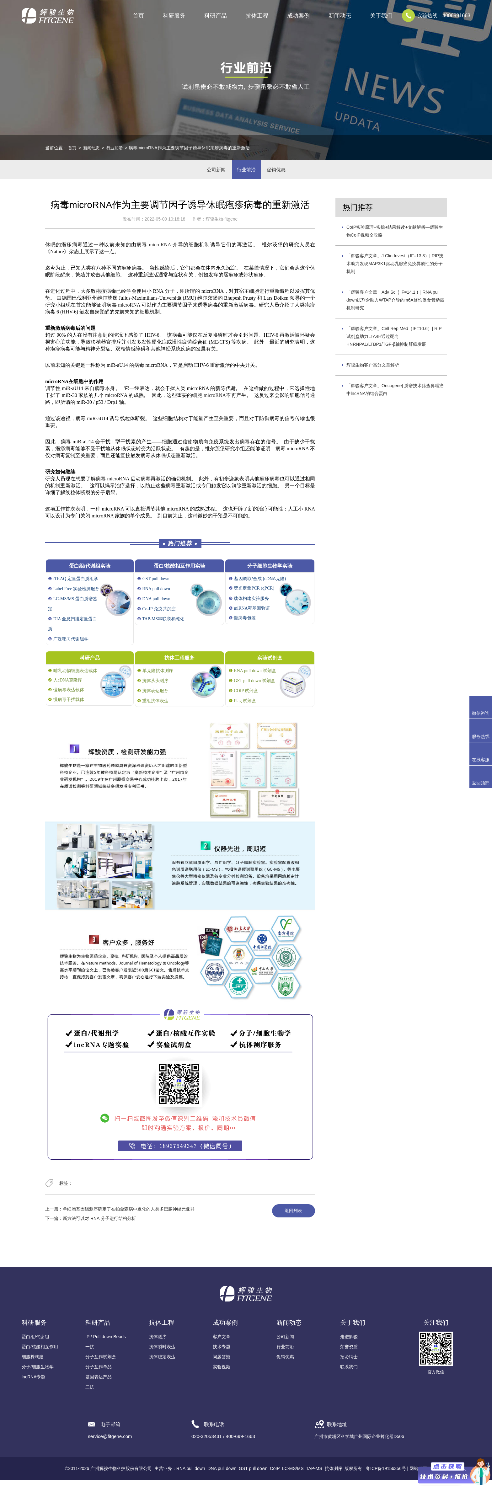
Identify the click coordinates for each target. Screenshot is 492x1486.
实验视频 (221, 1373)
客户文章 (221, 1342)
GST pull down (253, 1474)
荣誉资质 (349, 1352)
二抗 (89, 1393)
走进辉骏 (349, 1342)
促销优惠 (282, 172)
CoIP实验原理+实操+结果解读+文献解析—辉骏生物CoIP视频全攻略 (394, 237)
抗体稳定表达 (162, 1363)
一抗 (89, 1352)
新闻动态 (92, 147)
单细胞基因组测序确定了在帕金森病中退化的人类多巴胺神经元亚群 (129, 1215)
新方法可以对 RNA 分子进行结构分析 (99, 1224)
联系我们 (349, 1373)
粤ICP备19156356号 (386, 1474)
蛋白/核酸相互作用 (40, 1352)
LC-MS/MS (292, 1474)
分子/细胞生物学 (38, 1373)
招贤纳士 (349, 1363)
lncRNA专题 (33, 1383)
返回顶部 (480, 782)
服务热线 (482, 730)
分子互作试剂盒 (100, 1363)
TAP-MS (314, 1474)
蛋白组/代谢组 (35, 1342)
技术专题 (221, 1352)
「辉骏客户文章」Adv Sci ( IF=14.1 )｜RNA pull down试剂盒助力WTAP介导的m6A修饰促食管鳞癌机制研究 (395, 306)
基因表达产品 (98, 1383)
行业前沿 (117, 147)
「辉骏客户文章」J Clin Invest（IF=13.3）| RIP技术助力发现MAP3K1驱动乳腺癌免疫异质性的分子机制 (394, 270)
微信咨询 (480, 713)
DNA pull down (221, 1474)
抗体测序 (158, 1342)
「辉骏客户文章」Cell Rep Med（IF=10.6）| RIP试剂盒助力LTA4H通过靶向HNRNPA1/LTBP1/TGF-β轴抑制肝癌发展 (394, 343)
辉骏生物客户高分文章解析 (372, 371)
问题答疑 (221, 1363)
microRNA (160, 251)
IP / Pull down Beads (105, 1342)
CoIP (275, 1474)
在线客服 (480, 759)
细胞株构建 (33, 1363)
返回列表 (291, 1217)
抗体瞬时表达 (162, 1352)
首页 (138, 16)
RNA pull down (190, 1474)
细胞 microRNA (209, 401)
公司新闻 (210, 172)
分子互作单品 (98, 1373)
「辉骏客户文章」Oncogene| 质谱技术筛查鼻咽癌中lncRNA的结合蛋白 (395, 396)
